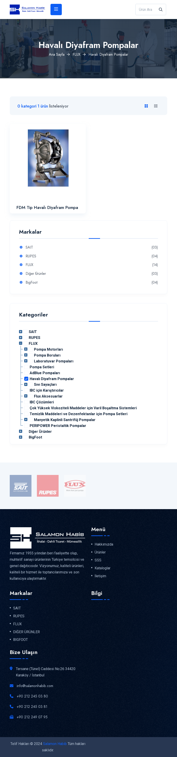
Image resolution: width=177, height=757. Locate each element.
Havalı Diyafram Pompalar (52, 379)
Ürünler (100, 552)
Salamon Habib (55, 744)
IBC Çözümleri (42, 402)
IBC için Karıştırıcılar (47, 390)
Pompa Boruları (47, 355)
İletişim (100, 576)
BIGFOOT (20, 640)
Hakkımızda (104, 544)
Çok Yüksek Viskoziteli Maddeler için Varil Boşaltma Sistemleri (83, 408)
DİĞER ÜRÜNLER (26, 632)
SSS (98, 560)
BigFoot (31, 282)
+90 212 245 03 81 (32, 706)
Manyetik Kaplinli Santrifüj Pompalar (65, 420)
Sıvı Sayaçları (45, 384)
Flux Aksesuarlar (48, 396)
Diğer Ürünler (36, 274)
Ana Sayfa (57, 54)
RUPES (31, 256)
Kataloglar (102, 568)
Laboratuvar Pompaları (53, 361)
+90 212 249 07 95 (32, 717)
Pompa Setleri (42, 367)
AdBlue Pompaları (45, 373)
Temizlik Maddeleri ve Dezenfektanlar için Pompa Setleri (78, 414)
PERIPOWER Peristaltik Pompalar (58, 426)
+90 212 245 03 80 (32, 696)
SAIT (29, 247)
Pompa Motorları (48, 349)
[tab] (147, 106)
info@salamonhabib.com (35, 685)
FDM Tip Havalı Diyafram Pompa (47, 207)
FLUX (76, 54)
